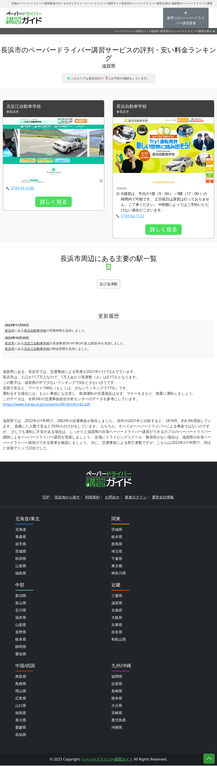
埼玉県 (116, 551)
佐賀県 (116, 684)
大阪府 (116, 617)
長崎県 (116, 691)
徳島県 (20, 713)
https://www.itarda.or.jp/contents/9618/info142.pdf (46, 404)
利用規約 (92, 497)
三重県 (116, 596)
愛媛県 (20, 727)
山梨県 (20, 625)
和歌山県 (118, 639)
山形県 (20, 566)
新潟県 (20, 596)
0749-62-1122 (132, 216)
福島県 (20, 573)
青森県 (20, 537)
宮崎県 (116, 713)
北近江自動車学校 (24, 106)
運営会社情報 (163, 497)
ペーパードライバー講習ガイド (131, 31)
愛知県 (20, 654)
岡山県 (20, 691)
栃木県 (116, 537)
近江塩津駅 (109, 284)
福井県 (20, 617)
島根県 (20, 684)
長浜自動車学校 (132, 106)
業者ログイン (136, 497)
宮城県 (20, 551)
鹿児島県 (118, 720)
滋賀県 (154, 31)
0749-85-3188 (22, 188)
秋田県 (20, 558)
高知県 (20, 735)
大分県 (116, 705)
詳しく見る (53, 202)
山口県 (20, 705)
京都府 (116, 610)
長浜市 (9, 331)
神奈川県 (118, 573)
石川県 (20, 610)
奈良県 (116, 632)
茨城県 (116, 529)
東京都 (116, 566)
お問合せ (112, 497)
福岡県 (116, 676)
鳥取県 (20, 676)
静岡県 (20, 647)
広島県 (20, 698)
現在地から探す (67, 497)
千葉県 (116, 558)
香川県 (20, 720)
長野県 (20, 632)
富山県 (20, 603)
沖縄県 (116, 727)
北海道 (20, 529)
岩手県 (20, 544)
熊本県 (116, 698)
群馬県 (116, 544)
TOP (45, 497)
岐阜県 (20, 639)
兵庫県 (116, 625)
